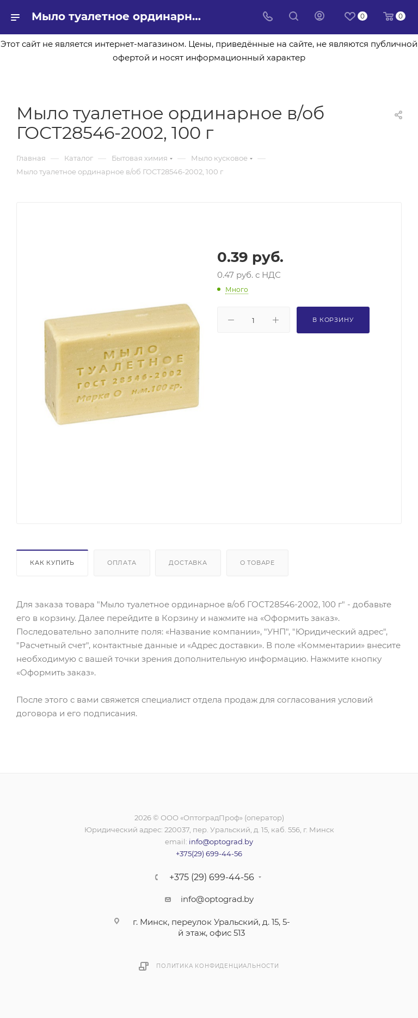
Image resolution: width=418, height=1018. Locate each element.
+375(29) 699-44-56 (209, 853)
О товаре (257, 562)
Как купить (52, 562)
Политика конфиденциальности (217, 966)
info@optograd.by (221, 841)
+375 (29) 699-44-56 (211, 877)
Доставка (188, 562)
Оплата (122, 562)
